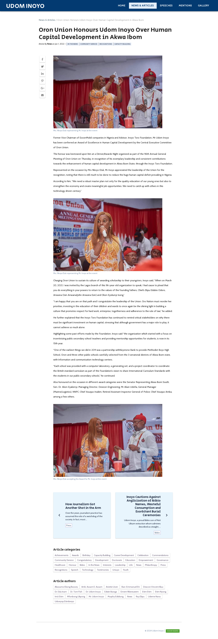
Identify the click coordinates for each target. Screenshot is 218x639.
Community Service (88, 44)
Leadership (120, 565)
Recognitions (106, 44)
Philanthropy (151, 565)
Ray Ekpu (140, 596)
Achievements (61, 555)
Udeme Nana (154, 596)
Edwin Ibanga (110, 591)
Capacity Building (122, 44)
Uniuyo (115, 569)
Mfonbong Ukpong (76, 596)
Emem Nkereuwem (130, 591)
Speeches (166, 5)
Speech (74, 569)
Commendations (160, 555)
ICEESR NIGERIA (172, 631)
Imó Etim (59, 596)
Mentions (185, 5)
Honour (72, 565)
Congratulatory (84, 560)
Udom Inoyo (25, 6)
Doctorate (117, 560)
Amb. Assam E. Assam (91, 586)
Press (163, 565)
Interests (107, 565)
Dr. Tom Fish (76, 591)
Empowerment (146, 560)
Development (101, 560)
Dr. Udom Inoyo (93, 591)
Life (131, 565)
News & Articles (142, 5)
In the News (73, 44)
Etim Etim (147, 591)
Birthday (86, 555)
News (138, 565)
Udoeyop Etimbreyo (64, 601)
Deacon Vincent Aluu (153, 586)
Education (130, 560)
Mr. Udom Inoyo (96, 596)
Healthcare (60, 565)
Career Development (124, 555)
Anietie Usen (112, 586)
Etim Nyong (160, 591)
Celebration (143, 555)
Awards (75, 555)
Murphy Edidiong (116, 596)
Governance (162, 560)
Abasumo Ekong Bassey (66, 586)
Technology (87, 569)
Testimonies (103, 569)
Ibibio (82, 565)
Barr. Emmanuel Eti (131, 586)
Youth (126, 569)
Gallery (203, 5)
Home (121, 5)
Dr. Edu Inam (61, 591)
